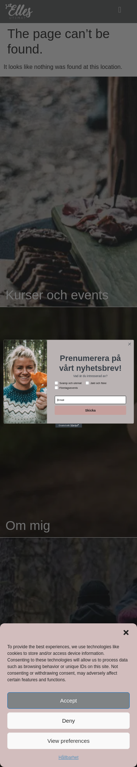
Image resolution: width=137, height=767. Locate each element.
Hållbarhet (68, 757)
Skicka (90, 410)
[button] (126, 632)
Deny (68, 721)
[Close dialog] (129, 344)
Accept (68, 700)
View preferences (68, 741)
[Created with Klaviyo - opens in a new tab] (68, 425)
